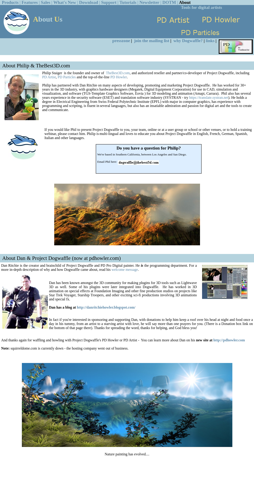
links (210, 40)
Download (88, 2)
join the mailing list (151, 40)
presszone (121, 40)
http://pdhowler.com (229, 340)
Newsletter (149, 2)
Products (10, 2)
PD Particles (67, 77)
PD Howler (118, 77)
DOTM (169, 2)
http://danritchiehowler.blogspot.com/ (106, 307)
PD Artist (49, 77)
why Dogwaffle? (188, 40)
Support (108, 2)
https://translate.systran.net (208, 97)
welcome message (124, 269)
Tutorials (128, 2)
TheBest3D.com (118, 73)
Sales (45, 2)
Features (30, 2)
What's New (64, 2)
